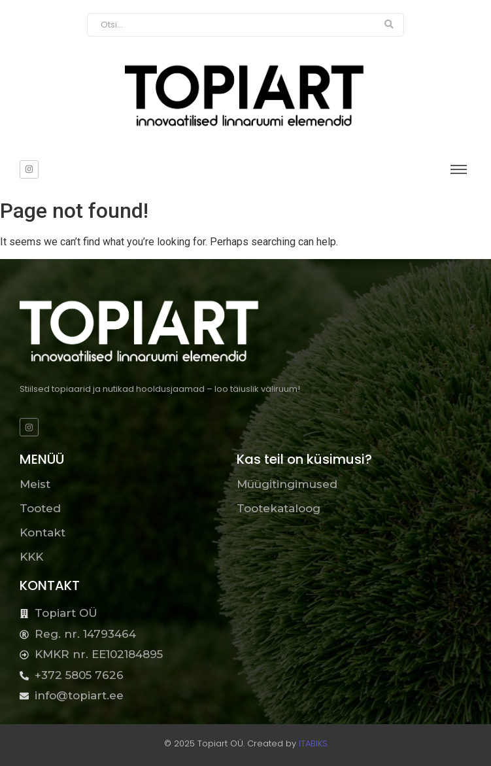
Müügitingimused (287, 484)
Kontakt (42, 532)
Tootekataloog (278, 508)
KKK (31, 556)
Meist (35, 484)
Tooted (40, 508)
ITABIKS (313, 743)
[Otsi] (231, 25)
